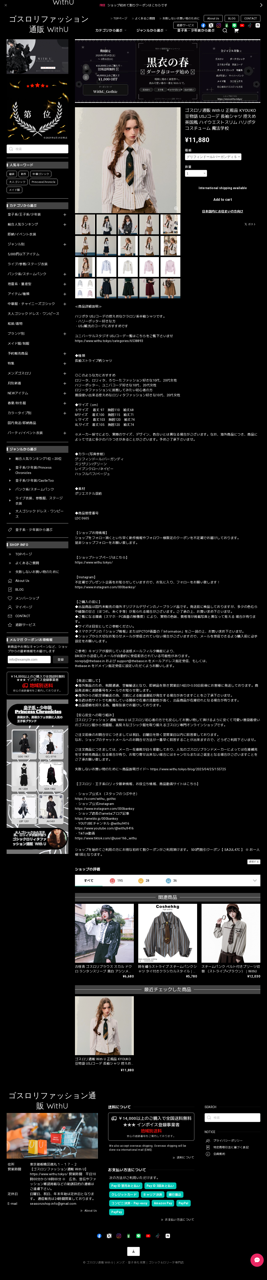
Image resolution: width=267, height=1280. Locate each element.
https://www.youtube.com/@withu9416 (104, 828)
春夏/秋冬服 (17, 403)
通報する (254, 861)
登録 (61, 659)
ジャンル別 (16, 244)
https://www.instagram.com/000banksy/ (105, 587)
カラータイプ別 (19, 413)
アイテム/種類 (18, 294)
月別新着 (14, 383)
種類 (188, 150)
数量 (188, 167)
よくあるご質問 (145, 18)
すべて (88, 880)
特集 (11, 363)
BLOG (231, 18)
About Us (213, 18)
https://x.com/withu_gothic (95, 799)
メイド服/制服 (18, 344)
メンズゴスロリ (19, 373)
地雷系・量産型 (19, 284)
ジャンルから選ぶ (152, 30)
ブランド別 (16, 334)
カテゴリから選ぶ (111, 30)
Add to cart (222, 199)
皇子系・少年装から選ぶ (196, 30)
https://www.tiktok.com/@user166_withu (106, 838)
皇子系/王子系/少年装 (24, 214)
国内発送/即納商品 (22, 423)
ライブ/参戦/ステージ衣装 (28, 264)
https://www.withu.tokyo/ (94, 562)
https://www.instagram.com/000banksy (104, 809)
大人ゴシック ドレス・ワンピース (33, 314)
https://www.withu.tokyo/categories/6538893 (109, 341)
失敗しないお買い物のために (181, 18)
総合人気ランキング (23, 224)
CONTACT (250, 18)
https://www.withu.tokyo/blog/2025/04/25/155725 (188, 769)
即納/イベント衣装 (22, 234)
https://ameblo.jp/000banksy (96, 819)
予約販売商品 (18, 353)
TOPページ (120, 18)
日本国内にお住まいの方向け (222, 211)
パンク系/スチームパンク (27, 274)
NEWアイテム (18, 393)
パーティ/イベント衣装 (25, 433)
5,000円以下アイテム (23, 254)
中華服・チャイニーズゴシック (31, 304)
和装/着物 (15, 324)
